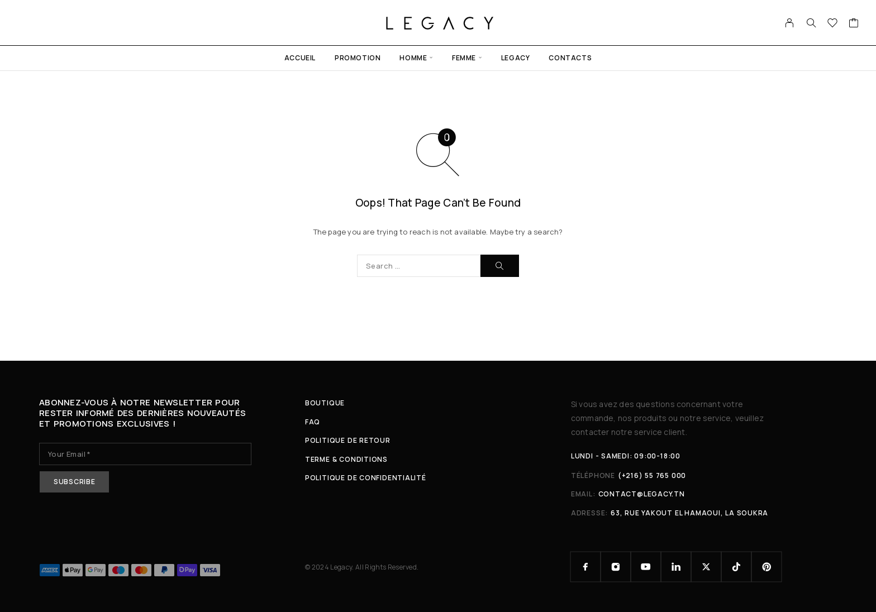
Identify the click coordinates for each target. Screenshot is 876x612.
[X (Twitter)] (706, 567)
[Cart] (854, 24)
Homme (413, 58)
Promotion (357, 58)
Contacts (570, 58)
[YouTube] (646, 567)
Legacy (515, 58)
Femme (464, 58)
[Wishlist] (832, 24)
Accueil (300, 58)
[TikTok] (736, 567)
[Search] (811, 23)
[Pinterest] (766, 567)
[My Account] (790, 23)
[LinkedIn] (676, 567)
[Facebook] (585, 567)
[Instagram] (616, 567)
